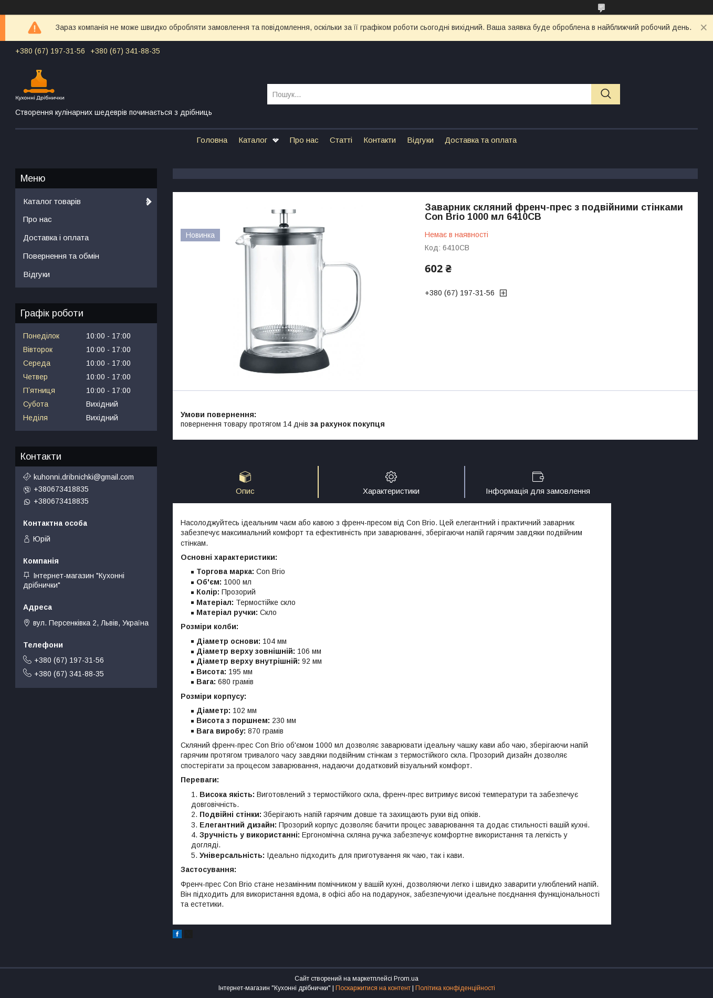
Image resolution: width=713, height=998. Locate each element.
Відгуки (420, 139)
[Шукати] (605, 94)
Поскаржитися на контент (373, 988)
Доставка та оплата (481, 139)
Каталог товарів (52, 201)
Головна (211, 139)
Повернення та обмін (61, 255)
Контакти (379, 139)
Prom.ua (406, 978)
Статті (341, 139)
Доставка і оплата (56, 237)
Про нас (304, 139)
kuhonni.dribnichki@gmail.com (84, 477)
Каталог (252, 139)
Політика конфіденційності (455, 988)
